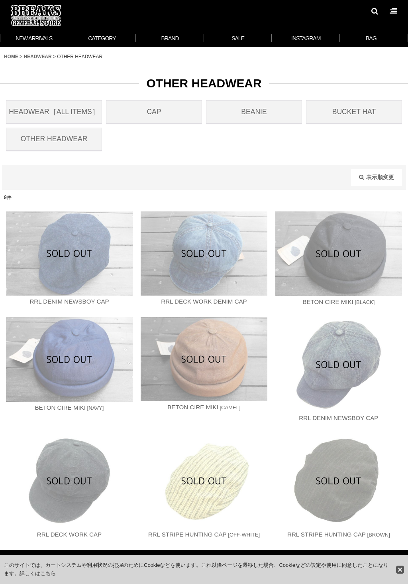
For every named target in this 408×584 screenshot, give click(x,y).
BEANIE (254, 112)
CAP (154, 112)
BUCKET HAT (354, 112)
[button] (374, 11)
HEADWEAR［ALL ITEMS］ (54, 112)
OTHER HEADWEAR (54, 139)
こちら (48, 573)
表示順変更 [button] (376, 177)
